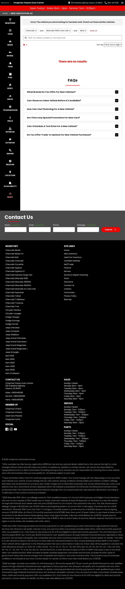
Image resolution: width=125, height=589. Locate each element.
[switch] (121, 2)
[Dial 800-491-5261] (111, 2)
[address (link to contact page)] (87, 2)
